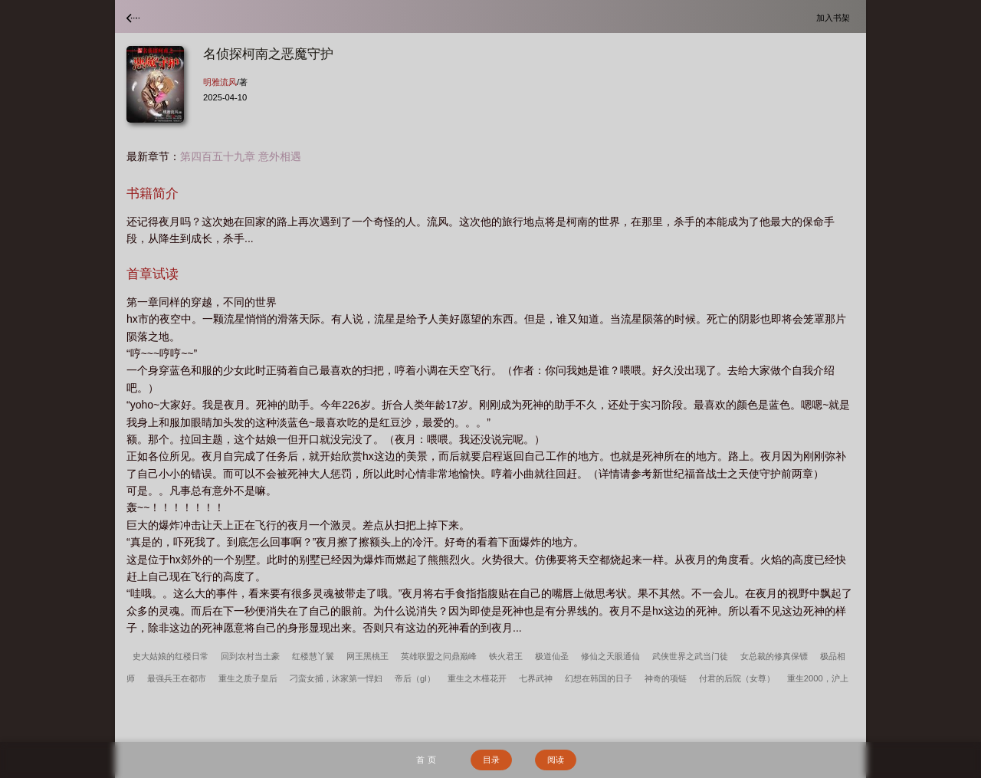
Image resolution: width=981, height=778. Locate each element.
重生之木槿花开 (477, 678)
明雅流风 (220, 82)
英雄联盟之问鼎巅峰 (439, 656)
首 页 (425, 759)
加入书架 (835, 17)
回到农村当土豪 (250, 656)
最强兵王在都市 (176, 678)
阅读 (555, 759)
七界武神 (536, 678)
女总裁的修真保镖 (774, 656)
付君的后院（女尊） (737, 678)
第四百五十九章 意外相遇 (240, 156)
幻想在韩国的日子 (598, 678)
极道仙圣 (552, 656)
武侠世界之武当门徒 (690, 656)
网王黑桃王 (367, 656)
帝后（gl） (415, 678)
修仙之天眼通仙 (610, 656)
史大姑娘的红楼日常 (170, 656)
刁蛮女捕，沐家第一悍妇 (336, 678)
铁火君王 (506, 656)
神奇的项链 (666, 678)
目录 (491, 759)
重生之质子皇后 (247, 678)
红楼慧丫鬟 (313, 656)
